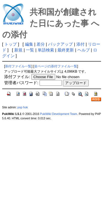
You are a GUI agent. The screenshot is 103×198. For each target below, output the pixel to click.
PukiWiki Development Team (58, 114)
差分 (41, 44)
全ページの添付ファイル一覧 (55, 66)
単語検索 (46, 50)
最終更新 (65, 50)
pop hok (23, 107)
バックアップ (60, 44)
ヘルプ (83, 50)
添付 (80, 44)
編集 (29, 44)
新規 (18, 50)
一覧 (30, 50)
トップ (10, 44)
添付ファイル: (17, 76)
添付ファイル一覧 (18, 66)
